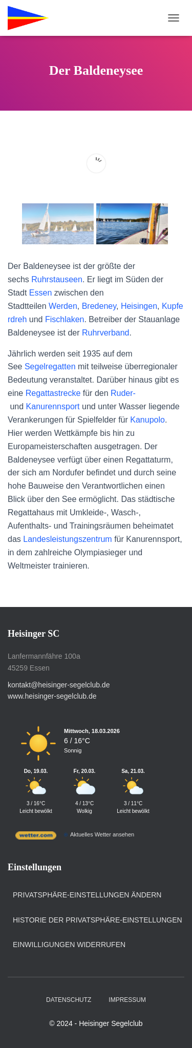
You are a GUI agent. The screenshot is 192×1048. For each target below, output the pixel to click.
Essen (40, 292)
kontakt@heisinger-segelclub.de (59, 685)
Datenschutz (68, 999)
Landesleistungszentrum (67, 539)
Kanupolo (147, 419)
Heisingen (139, 306)
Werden (63, 306)
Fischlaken (64, 319)
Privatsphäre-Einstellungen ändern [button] (87, 895)
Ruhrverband (106, 332)
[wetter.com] (35, 837)
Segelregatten (50, 366)
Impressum (127, 999)
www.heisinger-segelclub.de (52, 696)
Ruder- (123, 393)
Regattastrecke (53, 393)
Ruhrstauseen (56, 279)
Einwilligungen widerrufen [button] (69, 944)
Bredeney (99, 306)
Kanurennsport (53, 406)
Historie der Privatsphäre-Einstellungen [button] (97, 920)
